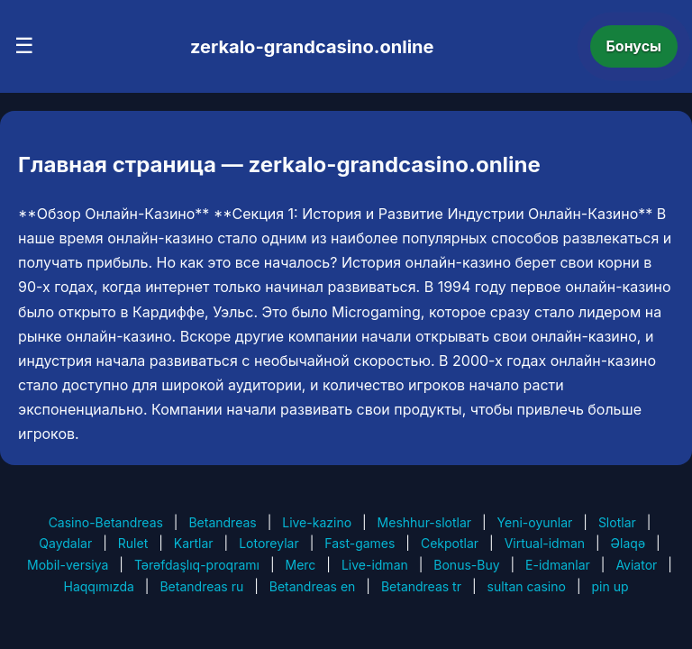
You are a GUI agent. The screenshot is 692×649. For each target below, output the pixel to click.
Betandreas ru (201, 586)
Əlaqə (628, 543)
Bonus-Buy (466, 564)
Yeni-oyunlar (535, 522)
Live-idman (374, 564)
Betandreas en (312, 586)
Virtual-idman (545, 543)
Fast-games (359, 543)
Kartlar (194, 543)
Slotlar (617, 522)
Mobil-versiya (67, 564)
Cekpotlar (449, 543)
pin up (609, 586)
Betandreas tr (421, 586)
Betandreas (222, 522)
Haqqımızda (99, 586)
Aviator (636, 564)
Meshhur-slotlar (424, 522)
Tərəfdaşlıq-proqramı (197, 564)
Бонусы (634, 46)
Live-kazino (316, 522)
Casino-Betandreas (106, 522)
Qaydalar (65, 543)
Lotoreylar (269, 543)
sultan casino (526, 586)
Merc (301, 564)
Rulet (133, 543)
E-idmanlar (557, 564)
